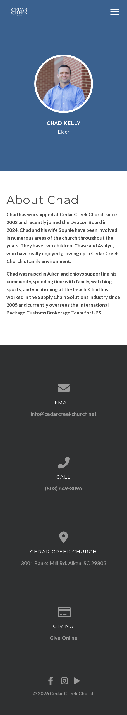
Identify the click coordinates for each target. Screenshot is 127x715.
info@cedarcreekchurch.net (64, 414)
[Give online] (63, 612)
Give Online (63, 638)
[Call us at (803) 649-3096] (63, 462)
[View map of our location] (63, 537)
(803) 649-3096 (63, 488)
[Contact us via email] (63, 388)
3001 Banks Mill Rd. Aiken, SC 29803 (63, 563)
